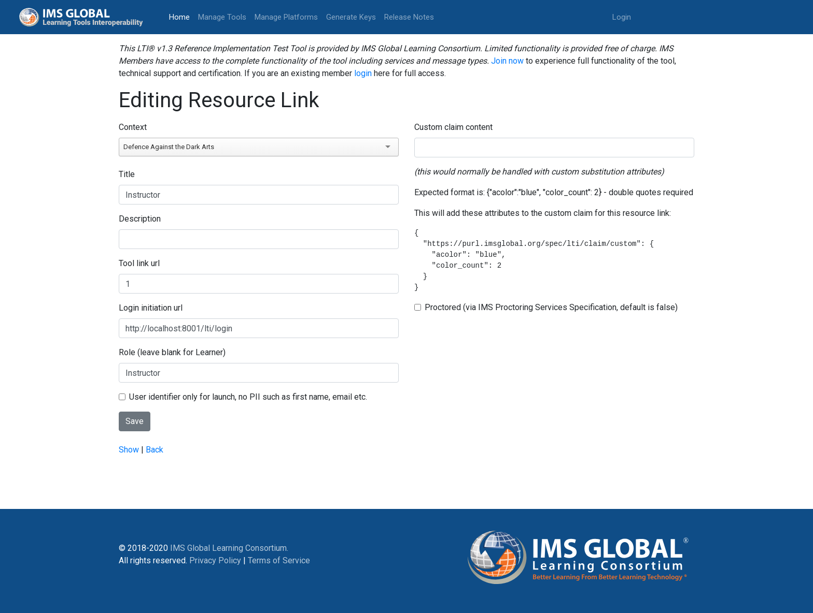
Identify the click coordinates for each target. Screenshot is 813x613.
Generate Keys (351, 17)
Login (621, 17)
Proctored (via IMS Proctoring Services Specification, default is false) (551, 307)
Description (140, 219)
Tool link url (139, 263)
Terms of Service (279, 560)
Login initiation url (151, 308)
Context (133, 127)
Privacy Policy (215, 560)
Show (129, 450)
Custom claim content (453, 127)
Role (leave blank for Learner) (172, 352)
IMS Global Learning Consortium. (229, 548)
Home (181, 16)
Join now (507, 61)
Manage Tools (222, 17)
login (363, 73)
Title (127, 174)
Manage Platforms (286, 17)
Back (154, 450)
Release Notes (409, 17)
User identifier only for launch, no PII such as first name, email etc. (248, 397)
